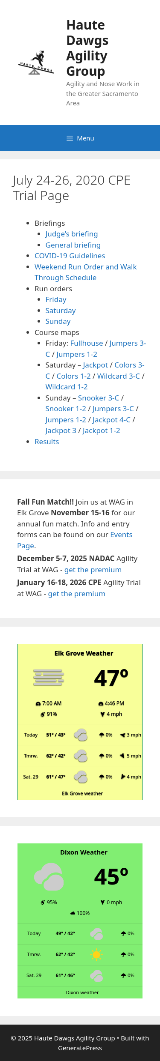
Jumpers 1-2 (76, 354)
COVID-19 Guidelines (70, 255)
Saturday (61, 310)
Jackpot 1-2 (101, 430)
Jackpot (95, 365)
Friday (56, 299)
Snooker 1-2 (66, 408)
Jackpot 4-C (112, 419)
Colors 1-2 (73, 376)
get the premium (93, 569)
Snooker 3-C (98, 398)
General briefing (73, 245)
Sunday (58, 321)
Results (47, 441)
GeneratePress (80, 1047)
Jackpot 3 (61, 430)
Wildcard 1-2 (67, 387)
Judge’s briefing (72, 234)
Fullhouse (86, 343)
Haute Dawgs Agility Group (87, 48)
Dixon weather (82, 992)
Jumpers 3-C (113, 408)
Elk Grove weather (82, 793)
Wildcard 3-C (118, 376)
